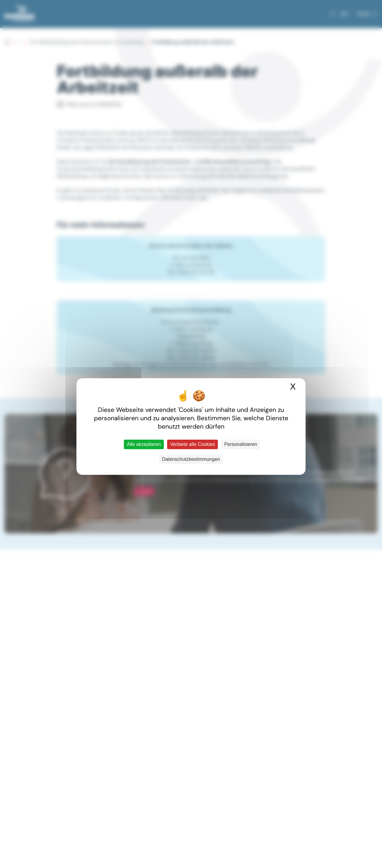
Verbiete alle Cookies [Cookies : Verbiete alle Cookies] (192, 444)
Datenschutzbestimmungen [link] (191, 459)
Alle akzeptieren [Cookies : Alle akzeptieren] (144, 444)
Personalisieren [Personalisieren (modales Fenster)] (240, 444)
